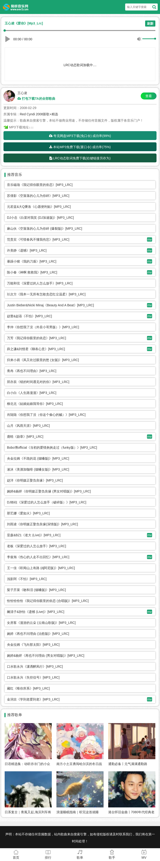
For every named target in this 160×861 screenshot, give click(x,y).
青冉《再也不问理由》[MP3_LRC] (31, 371)
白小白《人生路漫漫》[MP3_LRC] (31, 393)
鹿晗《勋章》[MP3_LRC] (25, 436)
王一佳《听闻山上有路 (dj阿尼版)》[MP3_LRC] (41, 568)
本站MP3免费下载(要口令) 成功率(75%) (80, 147)
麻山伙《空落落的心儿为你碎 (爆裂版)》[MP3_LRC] (44, 228)
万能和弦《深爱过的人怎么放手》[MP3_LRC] (39, 283)
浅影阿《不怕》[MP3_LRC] (26, 579)
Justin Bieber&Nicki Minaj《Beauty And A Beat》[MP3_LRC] (50, 305)
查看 (148, 96)
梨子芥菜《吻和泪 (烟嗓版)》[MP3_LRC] (36, 590)
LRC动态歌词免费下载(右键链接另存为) (80, 158)
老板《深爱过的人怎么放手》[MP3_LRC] (36, 546)
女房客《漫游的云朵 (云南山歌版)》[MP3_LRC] (41, 623)
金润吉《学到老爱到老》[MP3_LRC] (33, 699)
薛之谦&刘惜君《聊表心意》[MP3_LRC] (36, 349)
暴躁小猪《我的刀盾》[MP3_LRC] (31, 261)
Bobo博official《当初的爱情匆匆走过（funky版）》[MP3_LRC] (52, 447)
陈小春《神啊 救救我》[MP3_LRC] (32, 272)
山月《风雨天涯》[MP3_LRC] (28, 425)
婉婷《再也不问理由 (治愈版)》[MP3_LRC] (38, 634)
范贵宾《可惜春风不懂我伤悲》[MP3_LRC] (38, 239)
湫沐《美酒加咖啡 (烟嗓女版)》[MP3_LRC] (38, 469)
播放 (8, 38)
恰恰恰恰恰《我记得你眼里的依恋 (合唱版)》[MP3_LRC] (48, 601)
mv (149, 239)
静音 (139, 39)
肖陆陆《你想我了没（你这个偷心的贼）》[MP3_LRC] (46, 415)
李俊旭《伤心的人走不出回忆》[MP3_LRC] (38, 557)
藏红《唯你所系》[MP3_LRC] (28, 688)
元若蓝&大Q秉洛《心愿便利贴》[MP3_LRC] (39, 206)
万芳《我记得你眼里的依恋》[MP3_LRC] (36, 338)
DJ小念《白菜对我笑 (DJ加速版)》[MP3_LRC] (40, 217)
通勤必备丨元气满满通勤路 (127, 764)
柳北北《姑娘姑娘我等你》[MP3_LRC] (35, 404)
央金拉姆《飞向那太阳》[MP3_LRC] (33, 644)
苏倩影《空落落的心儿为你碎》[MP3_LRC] (38, 196)
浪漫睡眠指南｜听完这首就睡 (77, 812)
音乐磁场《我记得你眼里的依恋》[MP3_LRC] (39, 185)
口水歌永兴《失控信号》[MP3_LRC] (33, 677)
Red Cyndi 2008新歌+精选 (39, 114)
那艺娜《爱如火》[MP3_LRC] (28, 513)
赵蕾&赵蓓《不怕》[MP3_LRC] (29, 316)
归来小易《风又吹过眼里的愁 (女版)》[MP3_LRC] (43, 360)
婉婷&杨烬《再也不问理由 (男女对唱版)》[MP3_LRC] (45, 655)
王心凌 (22, 93)
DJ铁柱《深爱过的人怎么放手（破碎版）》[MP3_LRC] (46, 502)
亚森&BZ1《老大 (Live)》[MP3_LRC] (33, 535)
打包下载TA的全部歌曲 (36, 98)
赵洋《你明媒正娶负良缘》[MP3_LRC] (35, 480)
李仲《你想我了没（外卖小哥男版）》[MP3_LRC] (43, 327)
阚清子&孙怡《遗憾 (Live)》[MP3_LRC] (35, 612)
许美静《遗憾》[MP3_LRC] (26, 250)
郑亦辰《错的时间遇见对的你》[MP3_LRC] (38, 382)
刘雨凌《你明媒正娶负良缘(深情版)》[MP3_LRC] (42, 524)
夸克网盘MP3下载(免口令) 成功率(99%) (80, 136)
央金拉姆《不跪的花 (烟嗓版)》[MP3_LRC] (38, 458)
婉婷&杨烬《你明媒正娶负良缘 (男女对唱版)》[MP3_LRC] (49, 491)
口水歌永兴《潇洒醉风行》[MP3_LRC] (35, 666)
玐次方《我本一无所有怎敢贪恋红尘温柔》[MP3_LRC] (46, 294)
